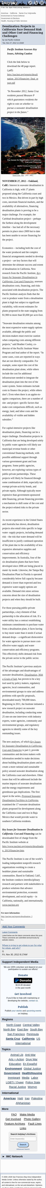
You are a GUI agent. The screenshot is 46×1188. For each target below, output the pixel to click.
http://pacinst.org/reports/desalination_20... (16, 917)
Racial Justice (17, 1086)
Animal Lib (16, 1054)
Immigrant (14, 1077)
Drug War (31, 1059)
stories (17, 1011)
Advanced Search (23, 1149)
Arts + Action (16, 1059)
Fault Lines (35, 1123)
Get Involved (13, 1119)
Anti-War (30, 1054)
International (23, 1043)
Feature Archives (15, 1123)
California (13, 13)
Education (15, 1063)
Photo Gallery (32, 1119)
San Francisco (16, 1034)
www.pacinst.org (10, 904)
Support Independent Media (20, 961)
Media (25, 1077)
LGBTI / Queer (15, 1082)
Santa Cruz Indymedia (27, 13)
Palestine (37, 1098)
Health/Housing (32, 1073)
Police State (33, 1082)
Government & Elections (10, 18)
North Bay (9, 1029)
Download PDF (18, 175)
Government (12, 1073)
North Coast (13, 1024)
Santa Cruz (13, 1038)
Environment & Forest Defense (12, 16)
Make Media (27, 1114)
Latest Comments (9, 932)
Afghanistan (23, 1103)
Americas (4, 13)
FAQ (14, 1114)
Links (23, 1128)
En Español (30, 1063)
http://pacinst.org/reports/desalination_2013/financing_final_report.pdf (22, 78)
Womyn (32, 1086)
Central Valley (31, 1024)
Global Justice (32, 1068)
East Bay (22, 1029)
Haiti (20, 1098)
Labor (34, 1077)
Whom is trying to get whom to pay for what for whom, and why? (21, 946)
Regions (7, 1019)
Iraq (27, 1098)
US (38, 1038)
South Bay (36, 1029)
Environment (13, 1068)
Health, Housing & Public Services (14, 21)
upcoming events (33, 1011)
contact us (33, 1001)
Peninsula (33, 1034)
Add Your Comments (13, 926)
